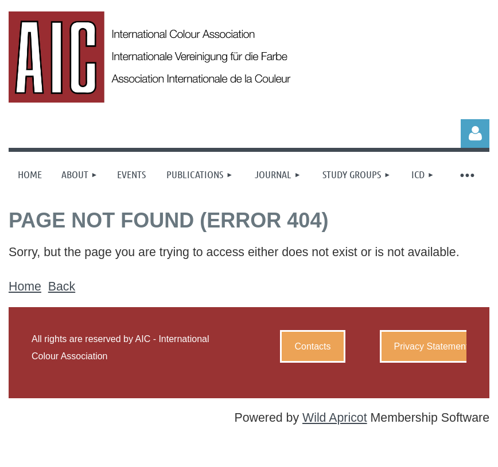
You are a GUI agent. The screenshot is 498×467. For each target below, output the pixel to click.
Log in (475, 133)
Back (61, 286)
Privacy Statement (431, 346)
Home (25, 286)
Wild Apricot (334, 418)
